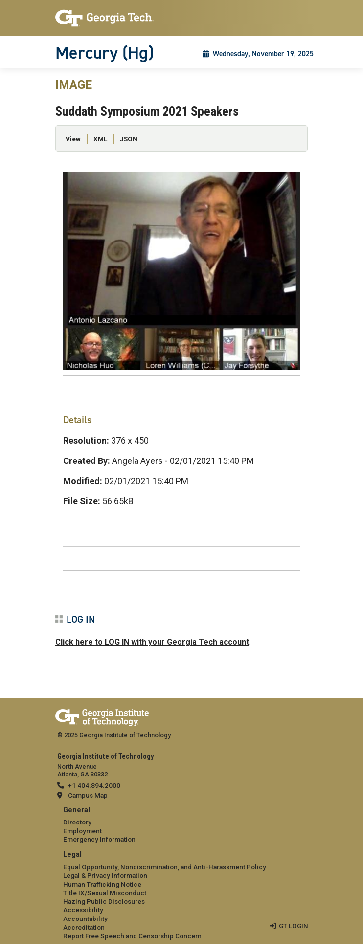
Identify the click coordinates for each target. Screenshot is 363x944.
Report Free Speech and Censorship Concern (132, 936)
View (73, 139)
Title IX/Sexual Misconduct (104, 892)
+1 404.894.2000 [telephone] (94, 785)
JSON (128, 139)
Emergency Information (99, 839)
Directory (77, 822)
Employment (82, 831)
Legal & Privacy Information (105, 875)
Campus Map (88, 795)
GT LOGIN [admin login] (293, 926)
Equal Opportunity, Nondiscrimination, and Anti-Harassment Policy (164, 867)
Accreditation (84, 927)
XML (100, 139)
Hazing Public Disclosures (104, 901)
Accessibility (83, 910)
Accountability (85, 918)
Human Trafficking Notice (102, 884)
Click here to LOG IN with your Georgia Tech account (152, 642)
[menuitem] (181, 825)
